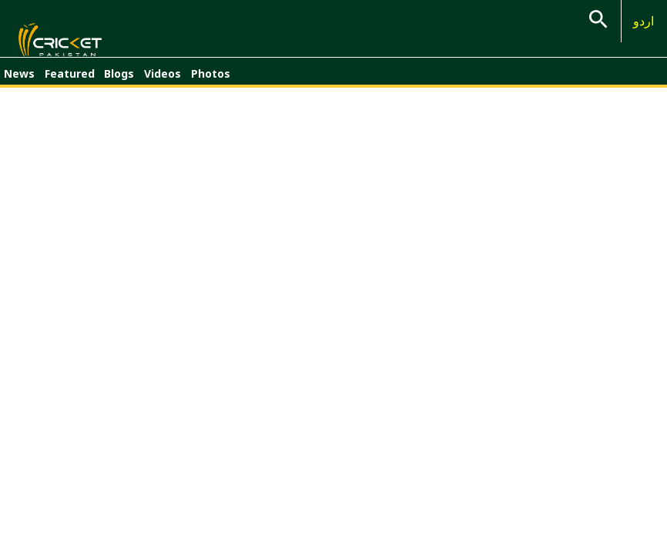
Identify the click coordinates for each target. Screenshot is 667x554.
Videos (162, 82)
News (19, 82)
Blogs (119, 82)
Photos (210, 82)
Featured (70, 82)
